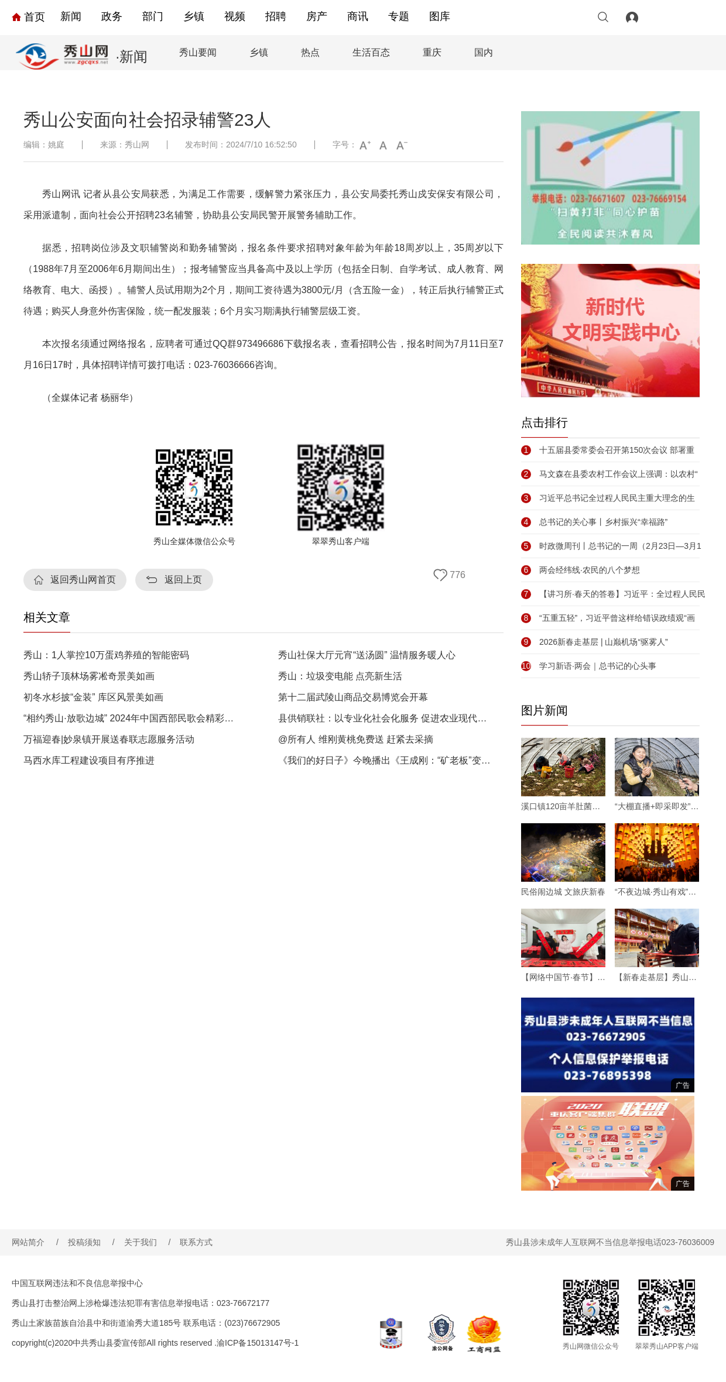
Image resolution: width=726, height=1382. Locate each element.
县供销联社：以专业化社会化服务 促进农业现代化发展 (385, 718)
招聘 (275, 16)
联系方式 (196, 1242)
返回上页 (183, 580)
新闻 (70, 16)
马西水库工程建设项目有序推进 (89, 760)
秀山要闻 (198, 52)
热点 (310, 52)
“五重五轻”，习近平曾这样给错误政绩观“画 (608, 618)
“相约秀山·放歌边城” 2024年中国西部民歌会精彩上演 (130, 718)
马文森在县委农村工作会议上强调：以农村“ (609, 474)
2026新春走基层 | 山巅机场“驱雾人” (594, 642)
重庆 (432, 52)
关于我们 (147, 1242)
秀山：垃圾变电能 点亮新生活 (340, 676)
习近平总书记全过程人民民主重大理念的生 (608, 498)
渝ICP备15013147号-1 (258, 1342)
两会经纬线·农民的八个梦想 (580, 570)
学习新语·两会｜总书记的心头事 (588, 666)
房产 (316, 16)
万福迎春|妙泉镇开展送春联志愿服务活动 (108, 739)
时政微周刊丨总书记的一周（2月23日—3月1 (611, 546)
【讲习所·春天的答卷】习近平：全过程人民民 (613, 594)
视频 (234, 16)
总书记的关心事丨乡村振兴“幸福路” (594, 522)
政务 (111, 16)
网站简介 (35, 1242)
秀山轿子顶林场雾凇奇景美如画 (89, 676)
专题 (398, 16)
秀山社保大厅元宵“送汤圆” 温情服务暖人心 (367, 655)
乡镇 (193, 16)
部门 (152, 16)
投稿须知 (91, 1242)
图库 (439, 16)
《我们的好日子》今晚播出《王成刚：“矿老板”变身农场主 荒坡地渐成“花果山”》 (385, 760)
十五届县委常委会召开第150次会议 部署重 (607, 450)
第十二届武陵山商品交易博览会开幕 (353, 697)
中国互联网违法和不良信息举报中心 (77, 1283)
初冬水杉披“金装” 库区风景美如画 (93, 697)
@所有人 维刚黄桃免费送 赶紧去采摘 (355, 739)
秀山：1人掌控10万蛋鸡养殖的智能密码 (106, 655)
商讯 (357, 16)
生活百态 (371, 52)
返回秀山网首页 (83, 580)
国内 (483, 52)
